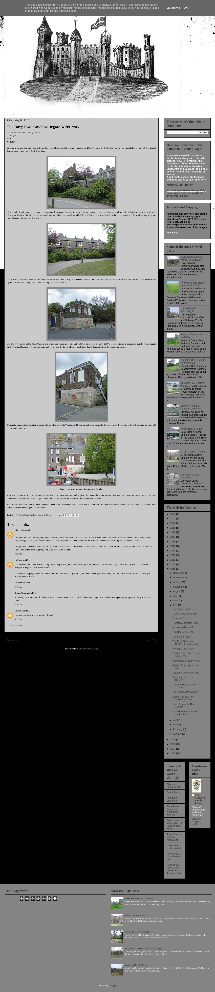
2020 (173, 523)
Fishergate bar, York (183, 627)
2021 (173, 518)
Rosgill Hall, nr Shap (191, 428)
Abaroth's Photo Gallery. (174, 785)
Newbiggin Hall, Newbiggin (137, 931)
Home (82, 640)
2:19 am (18, 604)
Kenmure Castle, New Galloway (139, 898)
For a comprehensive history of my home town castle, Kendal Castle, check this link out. (186, 193)
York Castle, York (181, 609)
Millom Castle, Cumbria (193, 451)
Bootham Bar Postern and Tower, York (186, 654)
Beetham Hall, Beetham (193, 383)
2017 (173, 536)
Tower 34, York (180, 618)
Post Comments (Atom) (87, 648)
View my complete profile (196, 822)
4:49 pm (18, 587)
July (175, 596)
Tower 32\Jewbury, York (185, 613)
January (177, 733)
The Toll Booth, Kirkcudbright (188, 310)
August (177, 591)
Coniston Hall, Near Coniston (183, 678)
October (177, 582)
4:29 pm (18, 553)
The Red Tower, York (183, 632)
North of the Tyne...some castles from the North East (174, 869)
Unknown (19, 560)
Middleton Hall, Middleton (136, 965)
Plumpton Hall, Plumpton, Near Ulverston (194, 361)
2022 (173, 514)
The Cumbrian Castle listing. (200, 799)
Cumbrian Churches (172, 799)
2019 (173, 527)
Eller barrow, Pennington (185, 692)
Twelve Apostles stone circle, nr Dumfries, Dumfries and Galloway (193, 285)
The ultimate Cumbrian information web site (173, 810)
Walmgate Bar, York (183, 648)
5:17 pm (18, 619)
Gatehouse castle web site (174, 847)
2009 (173, 739)
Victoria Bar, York (181, 636)
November (178, 577)
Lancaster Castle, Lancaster (190, 476)
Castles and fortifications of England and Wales (174, 824)
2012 (173, 560)
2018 (173, 532)
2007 (173, 748)
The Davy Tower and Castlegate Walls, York (186, 642)
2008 (173, 744)
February (178, 729)
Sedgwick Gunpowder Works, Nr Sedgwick (192, 258)
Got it (187, 8)
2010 (173, 569)
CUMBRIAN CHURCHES (180, 185)
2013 (173, 555)
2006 (173, 753)
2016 (173, 541)
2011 (173, 564)
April (175, 720)
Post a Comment (18, 625)
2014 (173, 550)
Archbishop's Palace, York (186, 660)
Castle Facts (173, 792)
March (176, 724)
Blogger (113, 985)
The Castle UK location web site (174, 856)
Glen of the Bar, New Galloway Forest (183, 698)
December (178, 573)
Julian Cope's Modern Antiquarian (174, 837)
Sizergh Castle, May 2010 (186, 672)
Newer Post (13, 640)
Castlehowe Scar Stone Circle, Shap (185, 713)
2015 (173, 546)
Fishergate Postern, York (185, 623)
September (179, 586)
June (176, 600)
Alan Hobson (21, 530)
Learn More (173, 8)
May (175, 605)
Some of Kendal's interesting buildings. (191, 407)
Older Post (150, 640)
